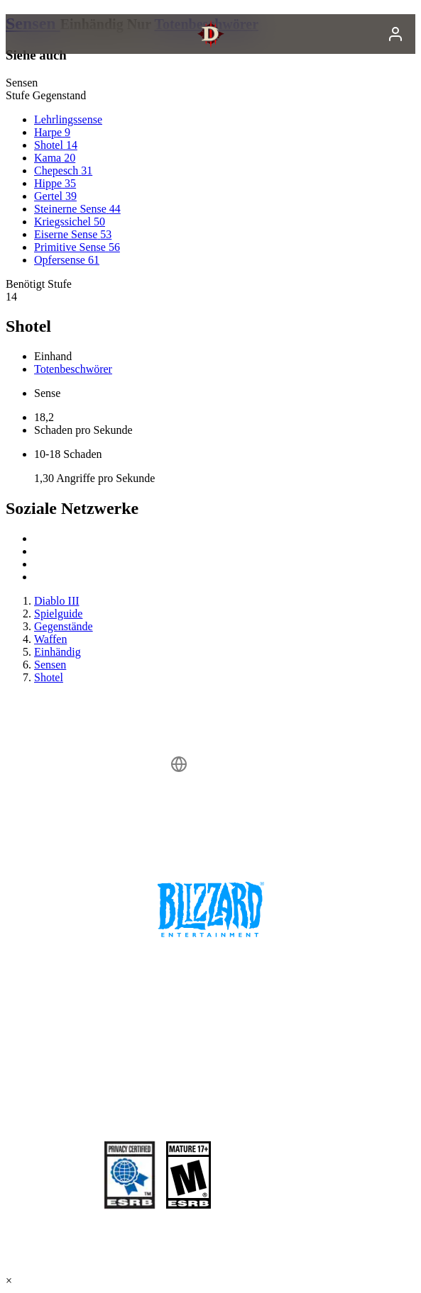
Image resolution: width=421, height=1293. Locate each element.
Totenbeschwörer (73, 369)
